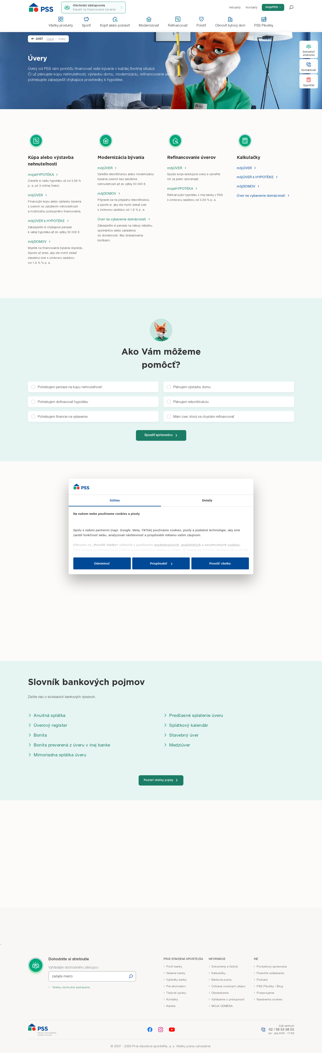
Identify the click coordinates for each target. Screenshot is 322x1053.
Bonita (37, 734)
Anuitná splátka (47, 714)
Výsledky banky (176, 979)
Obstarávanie (220, 992)
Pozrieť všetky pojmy (161, 779)
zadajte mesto (62, 976)
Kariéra (171, 1006)
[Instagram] (160, 1029)
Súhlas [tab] (115, 500)
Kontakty (172, 999)
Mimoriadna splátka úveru (57, 753)
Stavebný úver (181, 734)
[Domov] (41, 7)
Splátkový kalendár (185, 724)
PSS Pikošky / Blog (270, 986)
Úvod (50, 37)
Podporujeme (265, 992)
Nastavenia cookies (269, 999)
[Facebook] (149, 1029)
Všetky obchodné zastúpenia (70, 987)
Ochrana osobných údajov (229, 986)
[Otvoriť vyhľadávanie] (288, 7)
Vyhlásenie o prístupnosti (228, 999)
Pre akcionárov (176, 986)
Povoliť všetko (220, 563)
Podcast (262, 979)
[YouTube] (172, 1029)
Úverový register (47, 724)
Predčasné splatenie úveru (193, 714)
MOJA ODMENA (222, 1006)
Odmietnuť (102, 563)
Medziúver (176, 744)
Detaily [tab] (207, 500)
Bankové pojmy (222, 979)
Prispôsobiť (161, 563)
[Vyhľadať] (131, 976)
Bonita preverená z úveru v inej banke (69, 744)
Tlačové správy (176, 992)
